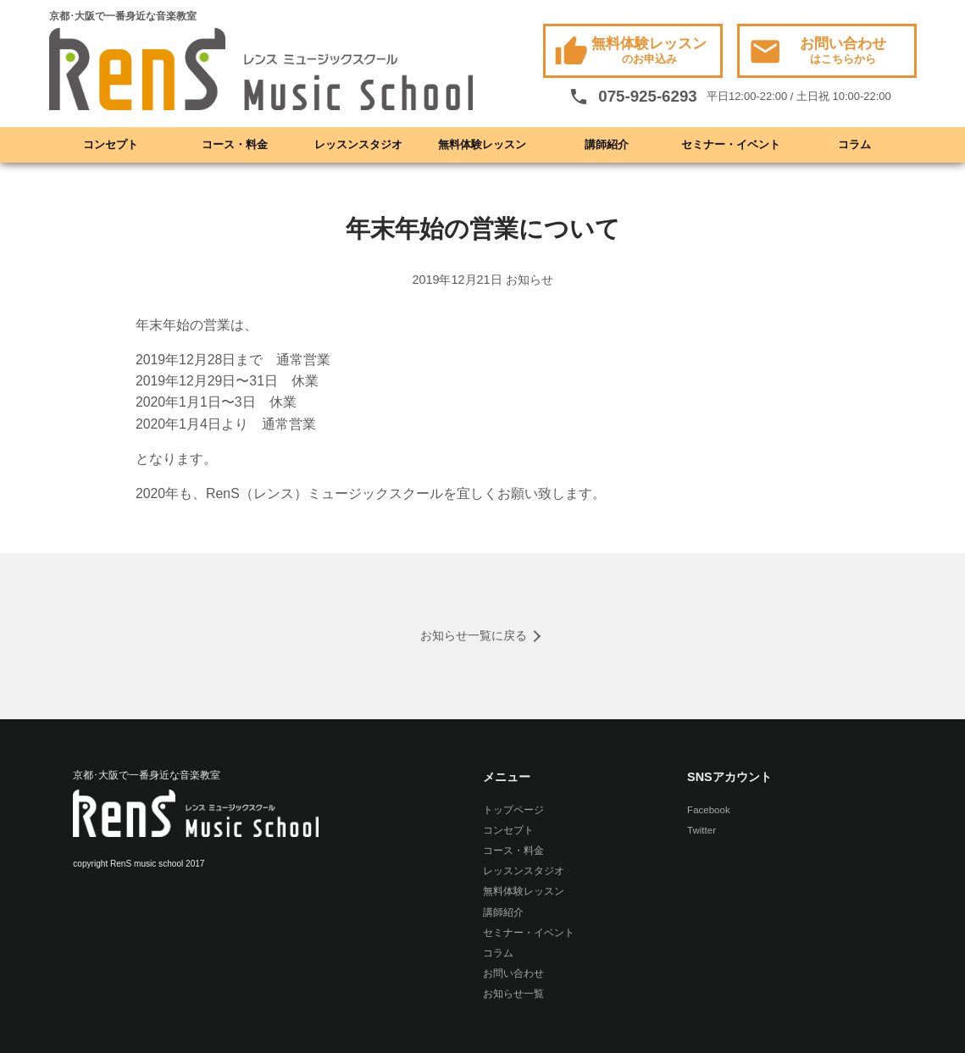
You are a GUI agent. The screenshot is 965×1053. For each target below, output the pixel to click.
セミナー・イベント (730, 144)
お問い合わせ (817, 52)
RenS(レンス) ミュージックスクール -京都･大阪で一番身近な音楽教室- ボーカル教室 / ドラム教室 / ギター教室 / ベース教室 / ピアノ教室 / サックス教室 (261, 70)
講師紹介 (607, 144)
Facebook (708, 810)
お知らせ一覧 (513, 994)
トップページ (513, 810)
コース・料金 (235, 144)
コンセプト (110, 144)
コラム (854, 144)
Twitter (701, 830)
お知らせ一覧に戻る (473, 635)
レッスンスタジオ (358, 144)
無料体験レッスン (630, 52)
